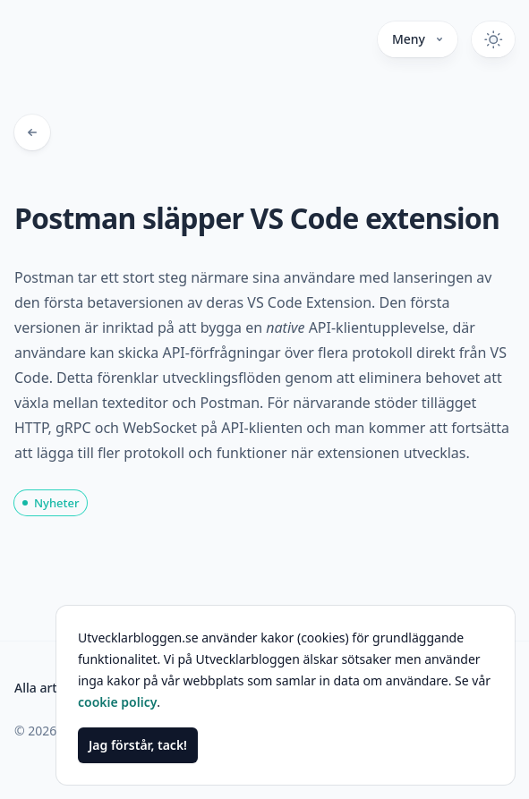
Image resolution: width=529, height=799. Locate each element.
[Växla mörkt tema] (493, 39)
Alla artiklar (48, 687)
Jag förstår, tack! (138, 744)
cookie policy (117, 701)
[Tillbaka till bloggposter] (32, 132)
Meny (417, 38)
